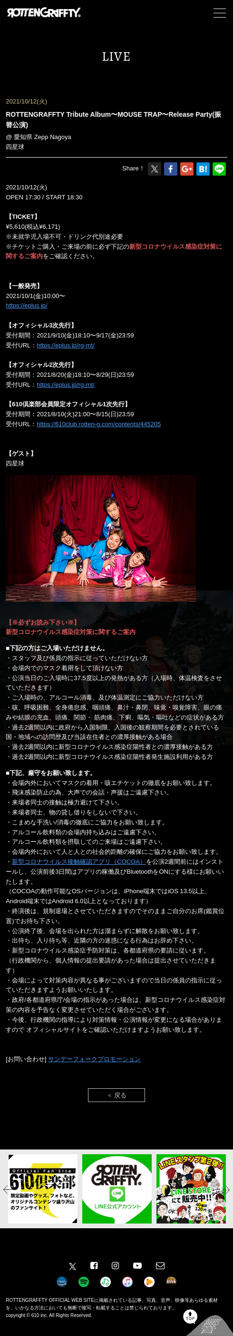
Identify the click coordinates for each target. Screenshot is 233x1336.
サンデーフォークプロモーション (94, 1059)
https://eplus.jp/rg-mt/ (65, 345)
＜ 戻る (117, 1095)
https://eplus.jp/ (26, 305)
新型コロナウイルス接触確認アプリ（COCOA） (79, 861)
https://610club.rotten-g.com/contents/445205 (99, 424)
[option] (43, 1189)
